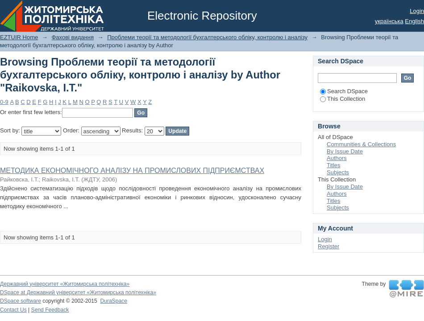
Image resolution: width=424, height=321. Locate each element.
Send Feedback (50, 310)
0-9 (4, 102)
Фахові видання (72, 37)
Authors (337, 158)
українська (389, 21)
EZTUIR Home (19, 37)
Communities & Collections (361, 144)
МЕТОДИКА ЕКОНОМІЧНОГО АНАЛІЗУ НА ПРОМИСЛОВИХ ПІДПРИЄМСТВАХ (132, 170)
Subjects (338, 172)
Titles (334, 165)
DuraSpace (113, 301)
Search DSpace (344, 91)
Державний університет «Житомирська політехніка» (64, 284)
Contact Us (13, 310)
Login (417, 11)
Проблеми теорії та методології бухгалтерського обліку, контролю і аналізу (207, 37)
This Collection (342, 98)
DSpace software (20, 301)
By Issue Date (345, 151)
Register (328, 246)
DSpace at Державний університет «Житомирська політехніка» (78, 292)
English (414, 21)
